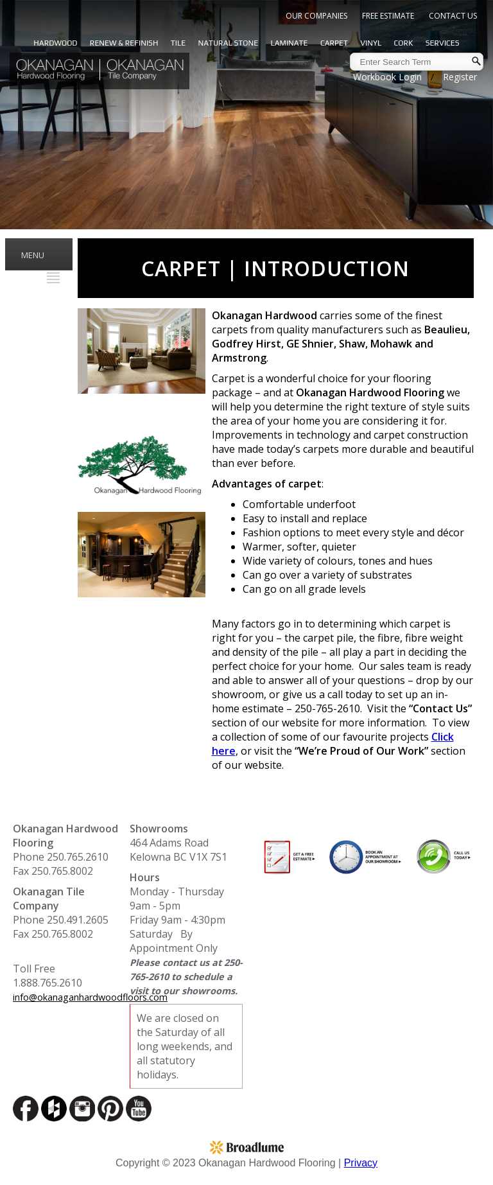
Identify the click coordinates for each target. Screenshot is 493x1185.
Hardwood (55, 43)
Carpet (334, 43)
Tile (178, 43)
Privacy (360, 1162)
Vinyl (370, 43)
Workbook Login (387, 77)
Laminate (289, 43)
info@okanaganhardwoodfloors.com (90, 997)
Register (460, 77)
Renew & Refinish (124, 43)
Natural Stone (228, 43)
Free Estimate (388, 15)
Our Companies (316, 15)
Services (443, 43)
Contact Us (453, 15)
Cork (403, 43)
